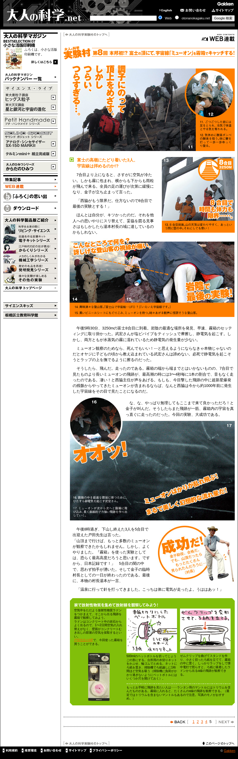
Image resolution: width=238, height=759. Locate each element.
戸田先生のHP (83, 640)
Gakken (229, 750)
